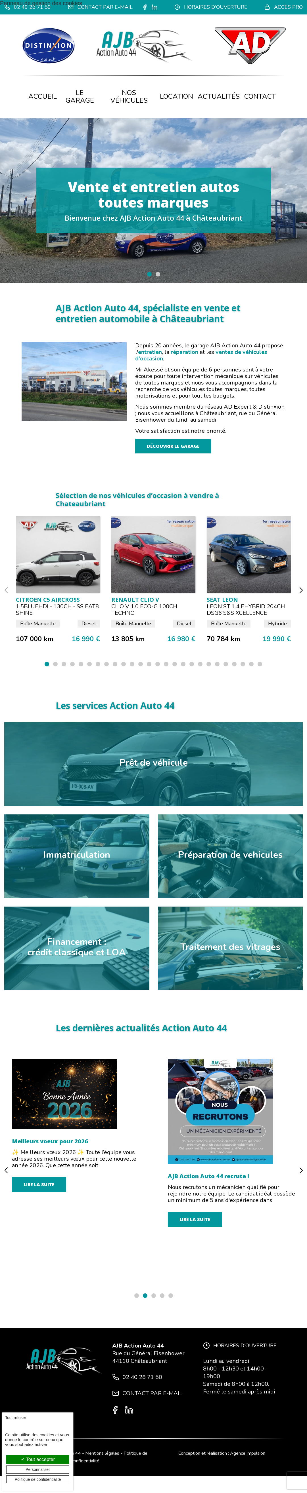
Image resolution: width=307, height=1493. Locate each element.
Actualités (219, 96)
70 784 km (223, 639)
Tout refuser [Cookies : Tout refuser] (15, 1417)
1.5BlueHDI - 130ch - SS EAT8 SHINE (57, 610)
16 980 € (181, 639)
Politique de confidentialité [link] (38, 1479)
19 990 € (277, 639)
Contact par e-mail (100, 7)
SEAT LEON (222, 599)
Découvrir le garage (173, 446)
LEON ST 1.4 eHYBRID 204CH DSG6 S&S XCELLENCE (246, 610)
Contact (260, 96)
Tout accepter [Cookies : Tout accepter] (38, 1459)
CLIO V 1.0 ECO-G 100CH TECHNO (144, 610)
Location (176, 96)
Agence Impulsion (247, 1453)
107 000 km (34, 639)
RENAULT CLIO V (135, 599)
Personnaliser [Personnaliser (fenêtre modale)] (38, 1469)
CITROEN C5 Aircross (48, 599)
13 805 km (128, 639)
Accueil (42, 96)
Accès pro (283, 7)
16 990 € (86, 639)
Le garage (80, 96)
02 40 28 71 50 (27, 7)
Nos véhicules (129, 96)
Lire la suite (39, 1271)
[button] (149, 274)
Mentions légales (102, 1453)
